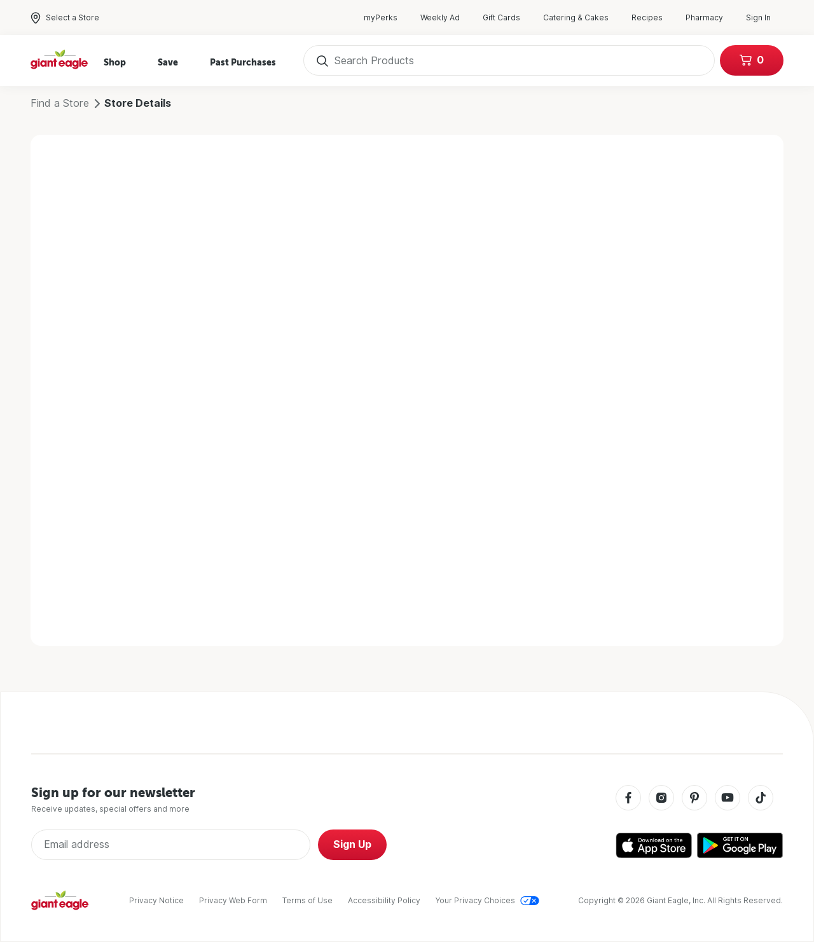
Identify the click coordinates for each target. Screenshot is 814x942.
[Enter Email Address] (170, 844)
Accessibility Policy (384, 900)
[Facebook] (628, 798)
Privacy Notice (156, 900)
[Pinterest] (694, 798)
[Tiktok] (760, 798)
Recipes (653, 18)
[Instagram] (661, 798)
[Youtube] (727, 798)
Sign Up (352, 844)
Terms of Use (307, 900)
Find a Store (60, 103)
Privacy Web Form (233, 900)
